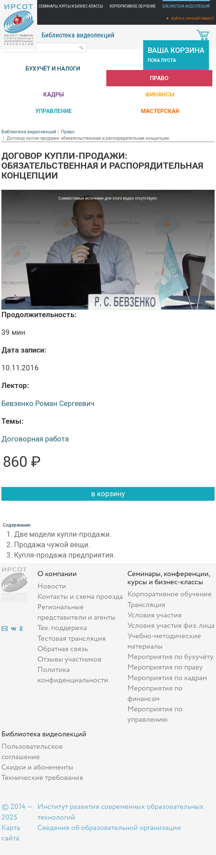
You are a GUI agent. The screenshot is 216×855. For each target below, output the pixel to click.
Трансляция (146, 604)
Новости (51, 586)
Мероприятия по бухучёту (170, 656)
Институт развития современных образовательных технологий (120, 812)
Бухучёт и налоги (53, 68)
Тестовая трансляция (71, 638)
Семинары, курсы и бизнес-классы (71, 6)
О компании (57, 574)
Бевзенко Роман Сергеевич (47, 403)
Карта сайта (10, 833)
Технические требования (42, 777)
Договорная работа (35, 439)
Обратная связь (62, 649)
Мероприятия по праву (165, 667)
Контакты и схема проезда (80, 596)
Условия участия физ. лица (171, 625)
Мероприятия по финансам (155, 693)
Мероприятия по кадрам (167, 678)
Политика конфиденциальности (72, 675)
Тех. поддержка (62, 627)
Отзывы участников (69, 659)
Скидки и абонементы (37, 767)
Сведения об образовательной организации (109, 827)
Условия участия (154, 615)
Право (159, 78)
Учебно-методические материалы (164, 641)
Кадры (53, 94)
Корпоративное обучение (133, 6)
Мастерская (160, 111)
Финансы (159, 94)
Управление (53, 111)
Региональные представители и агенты (76, 612)
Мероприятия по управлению (155, 714)
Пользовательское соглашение (32, 751)
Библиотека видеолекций (186, 6)
